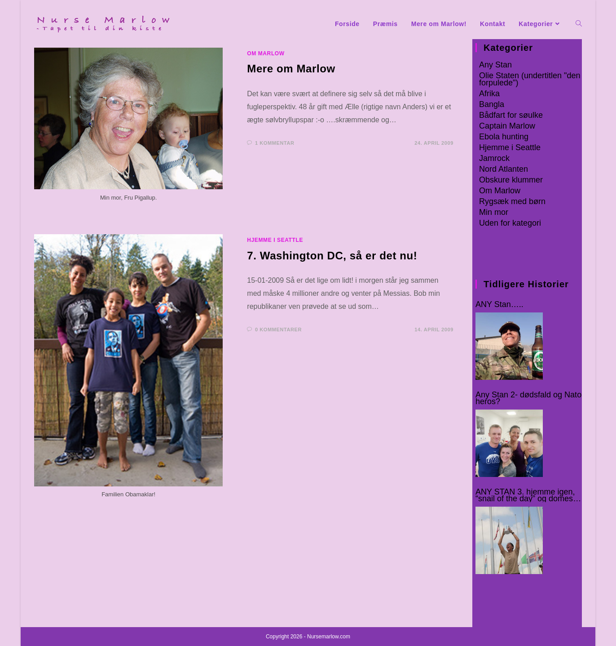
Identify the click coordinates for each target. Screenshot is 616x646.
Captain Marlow (507, 125)
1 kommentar (275, 143)
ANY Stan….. (499, 304)
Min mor (493, 212)
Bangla (491, 104)
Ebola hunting (503, 136)
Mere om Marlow (291, 68)
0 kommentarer (278, 329)
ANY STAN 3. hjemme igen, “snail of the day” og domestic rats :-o (528, 495)
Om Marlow (265, 53)
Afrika (489, 93)
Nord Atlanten (503, 169)
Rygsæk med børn (512, 201)
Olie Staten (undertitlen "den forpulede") (530, 79)
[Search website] (579, 24)
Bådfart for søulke (511, 115)
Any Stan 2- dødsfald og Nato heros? (528, 398)
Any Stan (495, 64)
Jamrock (494, 158)
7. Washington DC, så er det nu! (332, 255)
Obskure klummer (511, 179)
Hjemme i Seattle (275, 240)
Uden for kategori (510, 222)
